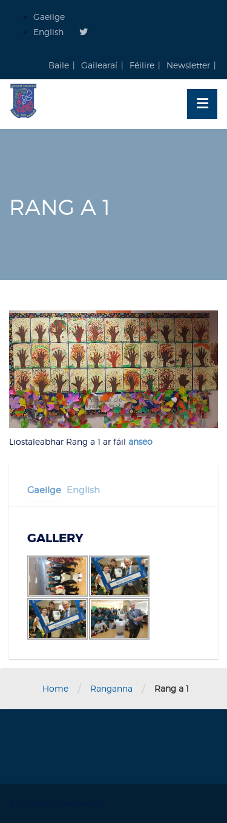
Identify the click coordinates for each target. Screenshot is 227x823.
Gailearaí (99, 65)
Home (55, 688)
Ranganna (111, 688)
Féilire (142, 65)
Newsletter (188, 65)
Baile (58, 65)
